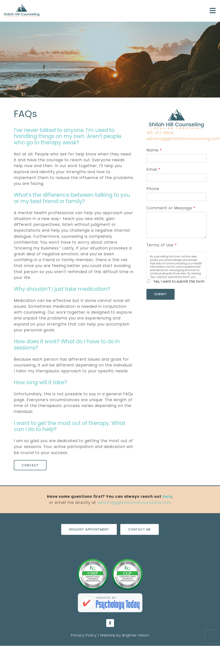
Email (153, 169)
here (167, 496)
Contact (30, 465)
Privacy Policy (84, 635)
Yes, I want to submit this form (178, 281)
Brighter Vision (135, 635)
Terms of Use (161, 245)
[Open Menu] (213, 11)
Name (154, 150)
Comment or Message (170, 208)
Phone (152, 188)
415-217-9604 (159, 132)
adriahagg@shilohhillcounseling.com (134, 502)
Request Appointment (89, 529)
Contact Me (139, 529)
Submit (160, 294)
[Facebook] (110, 623)
